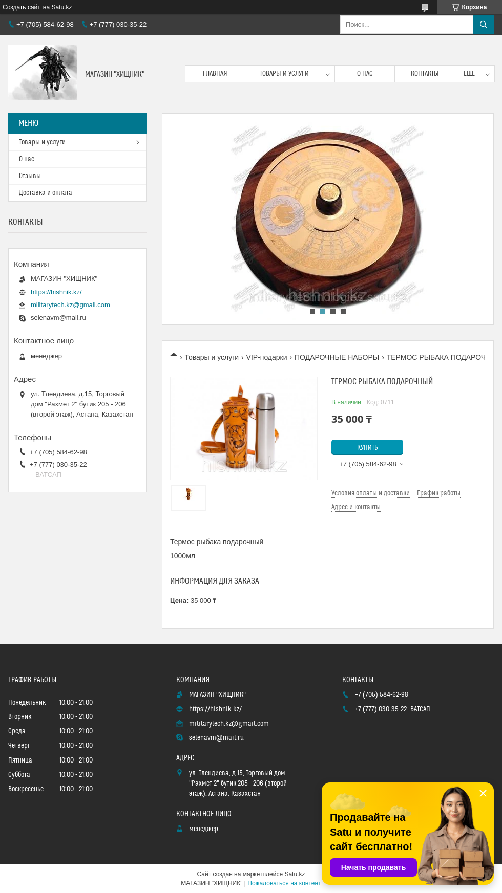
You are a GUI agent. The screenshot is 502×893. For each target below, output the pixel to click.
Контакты (425, 74)
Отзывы (30, 176)
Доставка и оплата (45, 193)
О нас (365, 74)
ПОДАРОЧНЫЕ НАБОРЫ (337, 357)
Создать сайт (21, 7)
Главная (215, 74)
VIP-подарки (266, 357)
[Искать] (483, 24)
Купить (367, 448)
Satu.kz (294, 874)
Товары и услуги (284, 74)
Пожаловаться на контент (284, 883)
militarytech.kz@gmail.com (70, 305)
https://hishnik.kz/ (56, 292)
